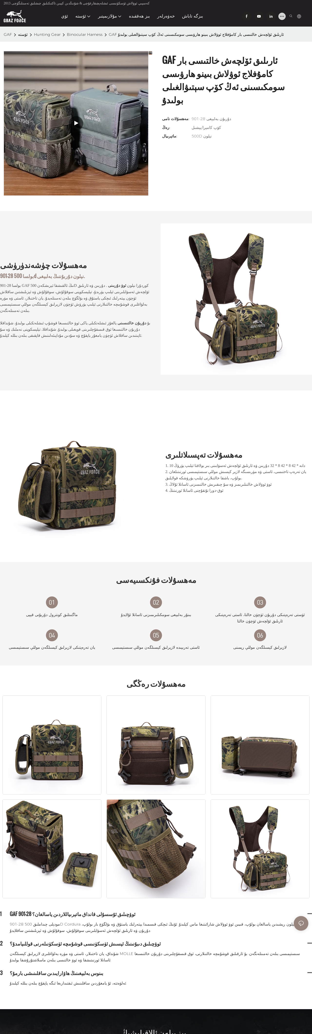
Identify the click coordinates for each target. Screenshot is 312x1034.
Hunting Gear (47, 34)
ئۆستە (23, 34)
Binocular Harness (84, 34)
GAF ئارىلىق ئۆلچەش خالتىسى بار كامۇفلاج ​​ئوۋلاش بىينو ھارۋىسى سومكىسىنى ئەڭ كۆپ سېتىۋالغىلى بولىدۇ (196, 34)
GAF (8, 34)
